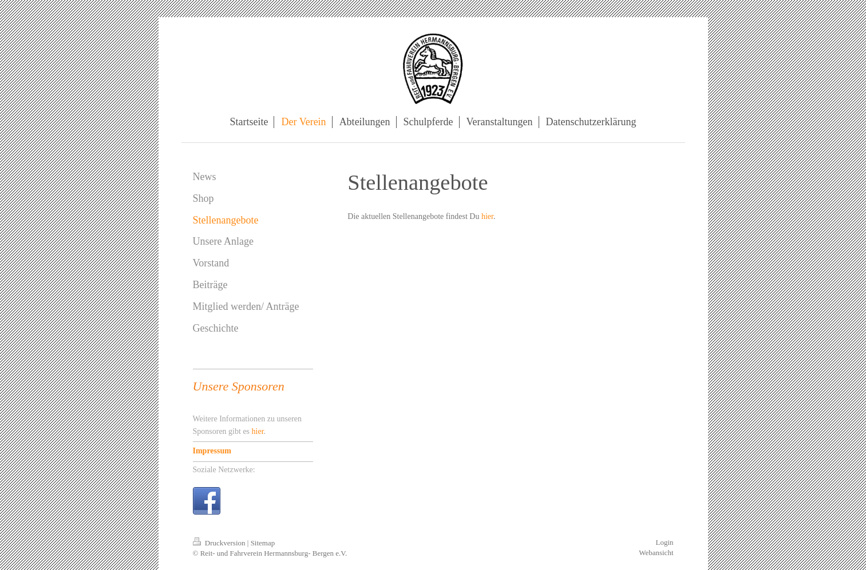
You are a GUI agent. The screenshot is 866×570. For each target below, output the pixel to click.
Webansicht (656, 552)
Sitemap (263, 543)
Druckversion (220, 543)
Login (664, 542)
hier (487, 216)
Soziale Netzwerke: (224, 469)
